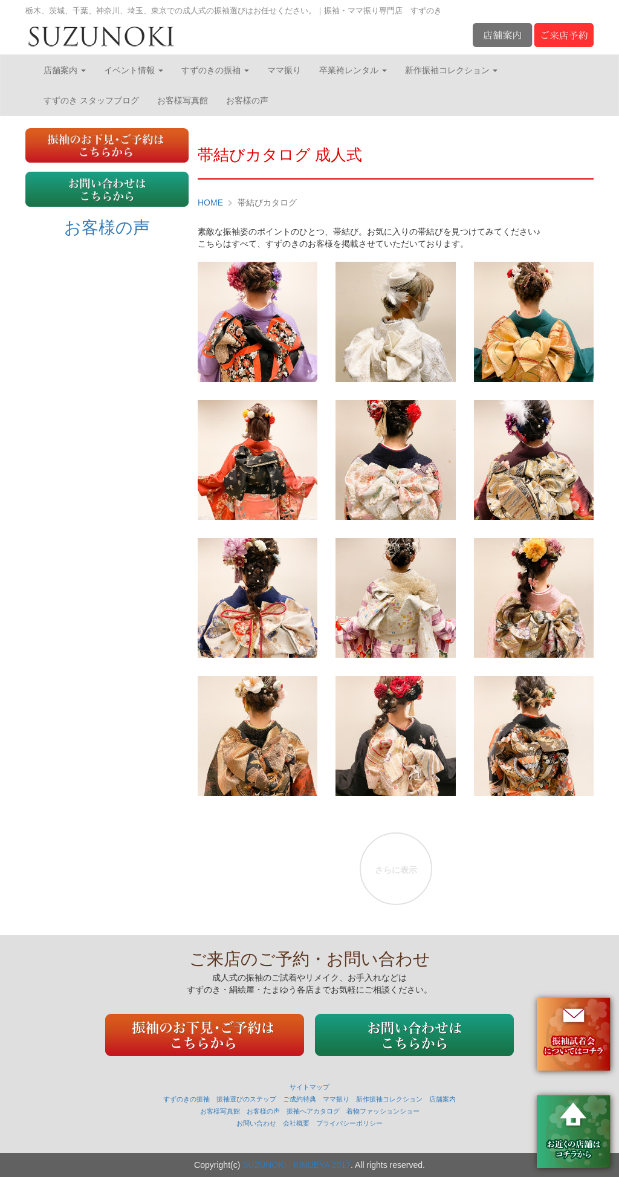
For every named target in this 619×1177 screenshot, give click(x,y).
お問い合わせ (256, 1123)
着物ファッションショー (383, 1111)
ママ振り (284, 70)
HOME (210, 202)
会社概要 (296, 1123)
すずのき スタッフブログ (91, 100)
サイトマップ (309, 1087)
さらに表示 (396, 870)
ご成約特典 (299, 1099)
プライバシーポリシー (349, 1123)
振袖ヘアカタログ (313, 1111)
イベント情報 (133, 70)
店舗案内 (65, 70)
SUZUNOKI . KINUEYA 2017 (296, 1165)
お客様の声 (247, 100)
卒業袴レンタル (353, 70)
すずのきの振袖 (215, 70)
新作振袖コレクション (451, 70)
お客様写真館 (182, 100)
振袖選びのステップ (246, 1099)
